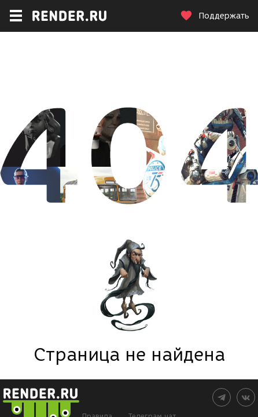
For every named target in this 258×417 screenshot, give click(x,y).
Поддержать (214, 16)
